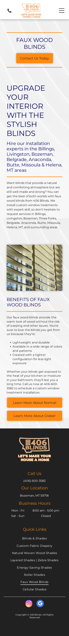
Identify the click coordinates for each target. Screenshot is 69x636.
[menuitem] (34, 538)
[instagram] (29, 604)
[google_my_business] (40, 604)
